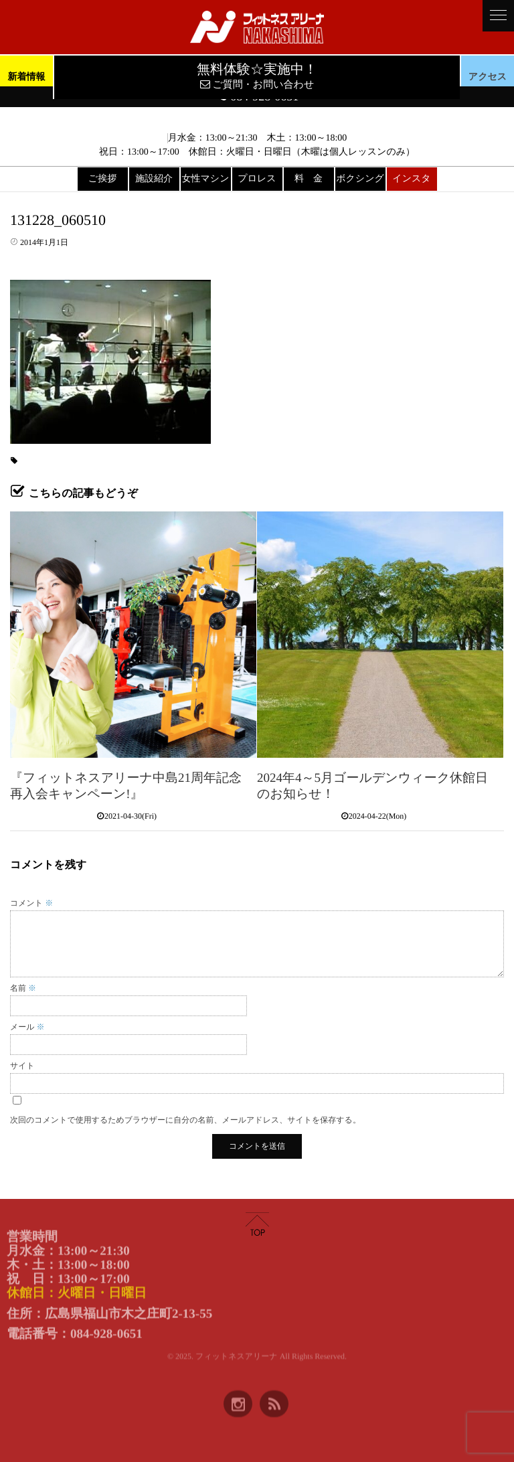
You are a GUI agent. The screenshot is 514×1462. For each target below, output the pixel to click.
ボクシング (360, 179)
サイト (22, 1065)
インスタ (411, 179)
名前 (23, 988)
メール (27, 1027)
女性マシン (206, 179)
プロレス (257, 179)
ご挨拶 (102, 179)
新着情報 (26, 77)
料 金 (308, 179)
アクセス (487, 77)
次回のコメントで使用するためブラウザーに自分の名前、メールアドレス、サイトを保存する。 (185, 1120)
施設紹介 (154, 179)
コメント (31, 903)
